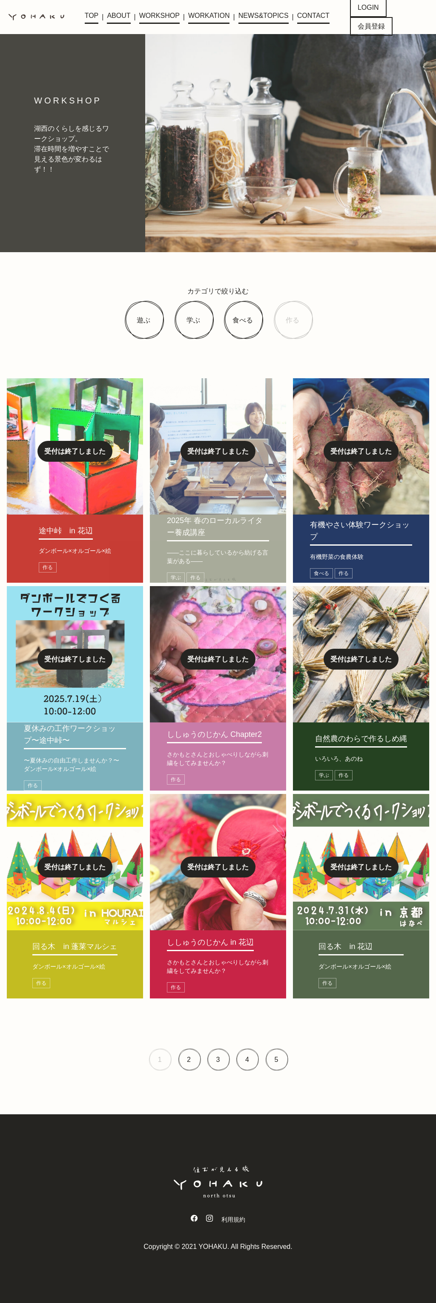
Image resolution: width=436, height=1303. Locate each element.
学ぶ (193, 320)
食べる (242, 320)
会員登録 (371, 26)
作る (292, 320)
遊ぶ (143, 320)
